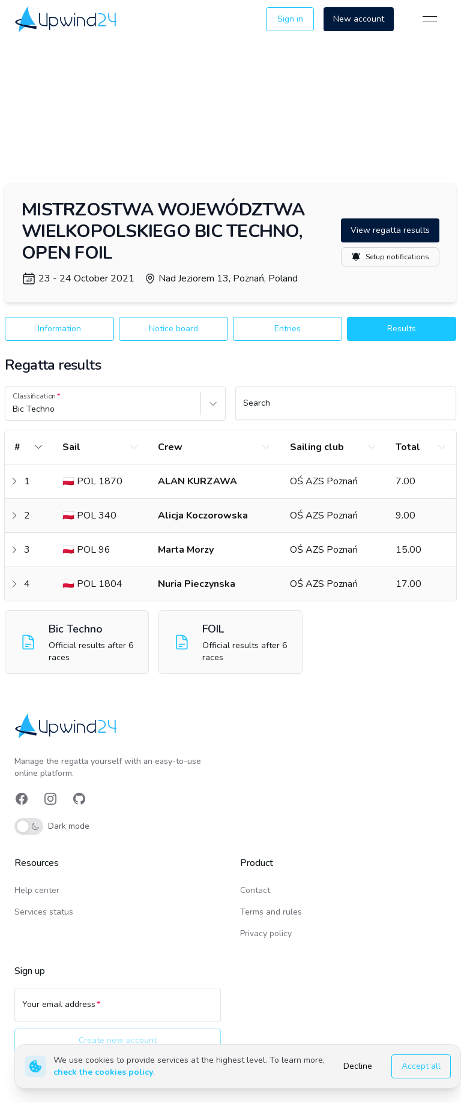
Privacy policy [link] (266, 933)
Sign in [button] (290, 19)
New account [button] (358, 19)
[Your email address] (117, 1010)
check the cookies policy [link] (103, 1072)
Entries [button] (287, 328)
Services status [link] (43, 912)
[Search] (345, 409)
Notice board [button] (173, 328)
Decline (357, 1066)
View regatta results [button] (390, 230)
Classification (34, 396)
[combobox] (14, 409)
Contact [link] (255, 890)
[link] (66, 18)
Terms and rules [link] (271, 912)
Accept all (421, 1066)
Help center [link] (36, 890)
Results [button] (401, 328)
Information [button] (59, 328)
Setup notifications (390, 257)
